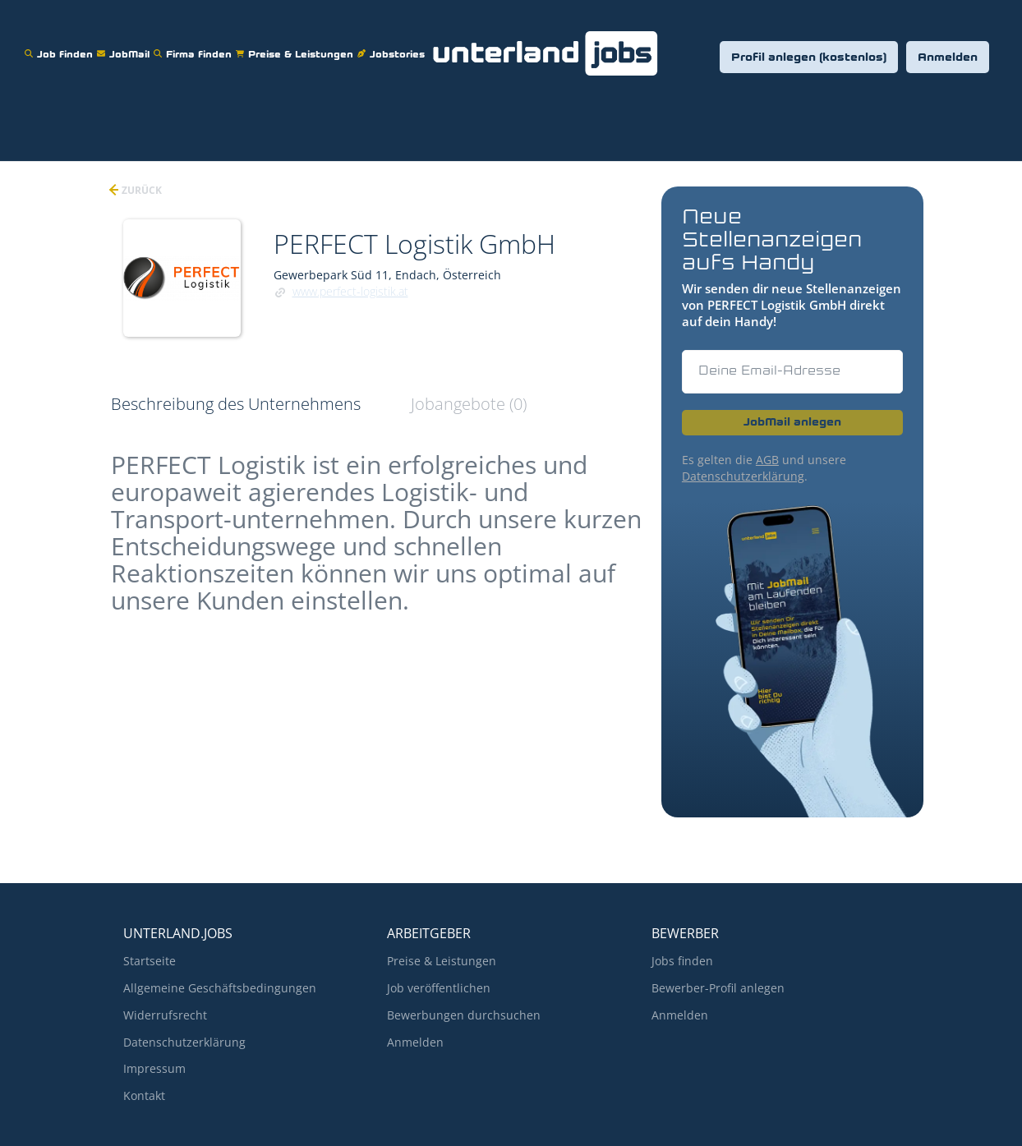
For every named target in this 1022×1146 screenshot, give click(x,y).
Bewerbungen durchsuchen (464, 1015)
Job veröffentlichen (438, 988)
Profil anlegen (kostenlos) (808, 58)
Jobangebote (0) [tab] (469, 404)
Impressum (154, 1068)
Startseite (149, 961)
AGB (767, 459)
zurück (140, 190)
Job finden (61, 44)
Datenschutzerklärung (743, 476)
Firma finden (195, 44)
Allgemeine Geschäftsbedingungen (219, 988)
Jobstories (393, 44)
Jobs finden (682, 961)
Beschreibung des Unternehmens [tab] (236, 404)
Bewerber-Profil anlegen (718, 988)
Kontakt (144, 1095)
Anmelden (948, 58)
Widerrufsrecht (165, 1015)
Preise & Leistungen (296, 44)
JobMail (125, 44)
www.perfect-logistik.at (350, 291)
